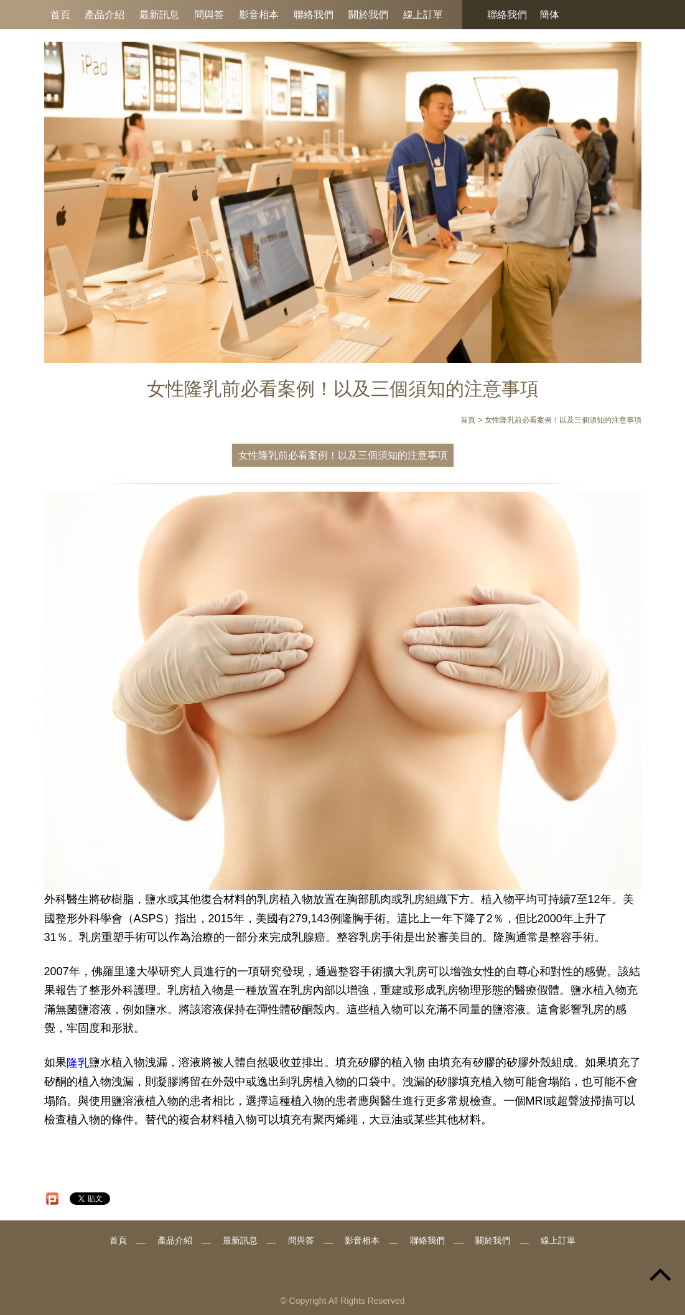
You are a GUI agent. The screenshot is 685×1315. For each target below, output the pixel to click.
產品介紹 (104, 14)
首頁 (60, 14)
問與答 (209, 14)
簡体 (549, 14)
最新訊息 (159, 14)
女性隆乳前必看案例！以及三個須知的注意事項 (342, 455)
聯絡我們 (313, 14)
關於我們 (368, 14)
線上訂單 (423, 14)
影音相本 (259, 14)
